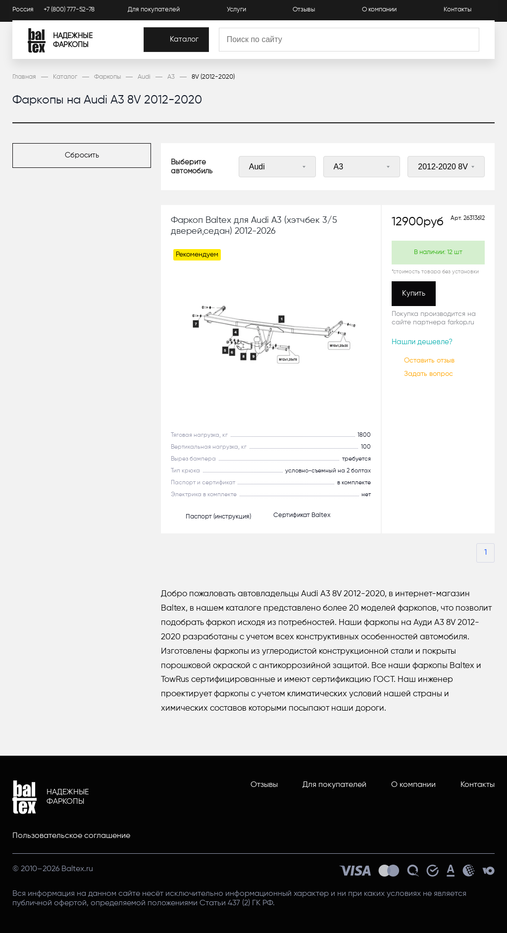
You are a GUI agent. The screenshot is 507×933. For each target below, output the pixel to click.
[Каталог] (193, 41)
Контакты (457, 10)
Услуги (236, 10)
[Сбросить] (81, 155)
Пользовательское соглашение (71, 836)
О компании (379, 10)
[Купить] (414, 293)
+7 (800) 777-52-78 (69, 10)
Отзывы (304, 10)
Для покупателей (154, 10)
